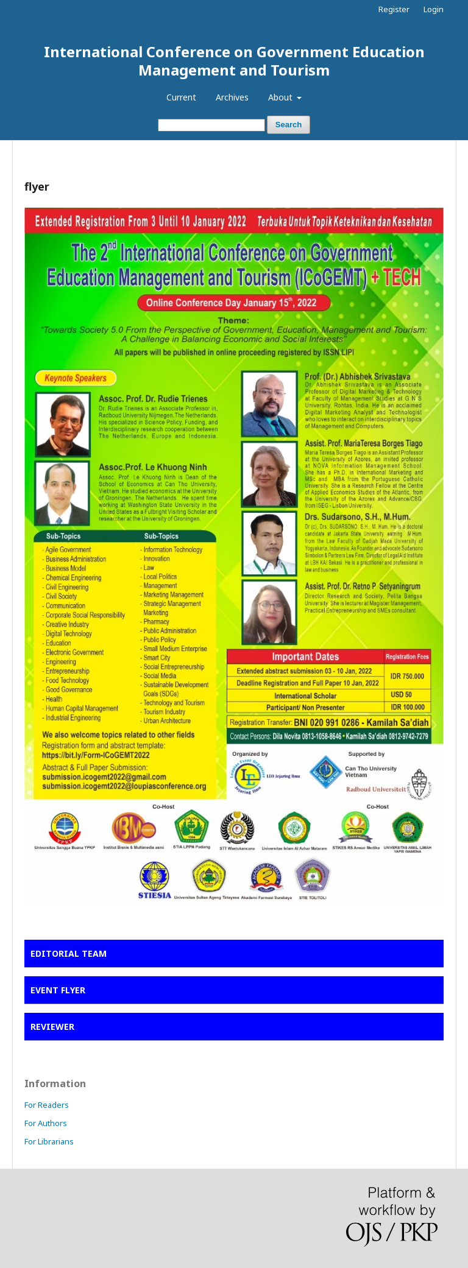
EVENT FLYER (57, 990)
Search (288, 124)
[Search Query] (211, 125)
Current (181, 97)
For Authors (45, 1123)
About (281, 97)
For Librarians (49, 1141)
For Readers (46, 1104)
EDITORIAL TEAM (68, 953)
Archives (232, 97)
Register (394, 9)
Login (434, 9)
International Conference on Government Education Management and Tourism (234, 60)
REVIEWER (52, 1026)
